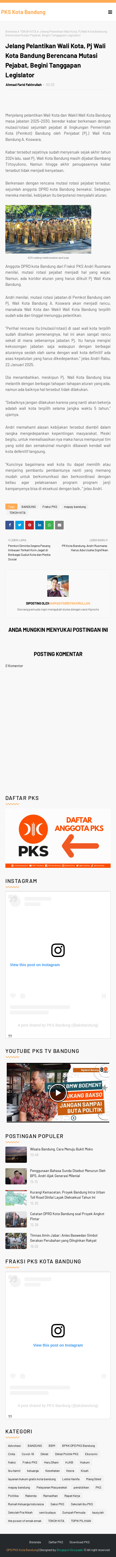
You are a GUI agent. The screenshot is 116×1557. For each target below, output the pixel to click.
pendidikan (81, 1487)
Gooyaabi (76, 1550)
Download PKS (80, 1542)
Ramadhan (50, 1495)
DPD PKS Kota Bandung (22, 1550)
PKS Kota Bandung (23, 12)
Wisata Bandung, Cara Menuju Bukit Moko (61, 1149)
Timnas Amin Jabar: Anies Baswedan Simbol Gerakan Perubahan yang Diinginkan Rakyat (63, 1238)
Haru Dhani (51, 1462)
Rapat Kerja (72, 1495)
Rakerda (31, 1495)
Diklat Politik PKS (66, 1454)
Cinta (11, 1454)
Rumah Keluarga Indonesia (26, 1504)
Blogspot (63, 1550)
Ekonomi (91, 1454)
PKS (98, 1487)
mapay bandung (75, 506)
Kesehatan (52, 1470)
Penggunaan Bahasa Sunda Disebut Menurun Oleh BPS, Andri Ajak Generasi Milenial (68, 1173)
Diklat (44, 1454)
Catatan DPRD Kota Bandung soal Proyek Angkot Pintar (67, 1216)
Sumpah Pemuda (73, 1512)
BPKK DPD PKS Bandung (78, 1445)
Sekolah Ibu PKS (82, 1504)
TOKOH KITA (28, 31)
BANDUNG (28, 506)
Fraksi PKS (49, 506)
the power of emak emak (24, 1521)
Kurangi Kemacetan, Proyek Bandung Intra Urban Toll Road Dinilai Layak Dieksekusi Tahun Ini (67, 1195)
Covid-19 (28, 1454)
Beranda (11, 31)
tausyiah (98, 1512)
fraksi (12, 1462)
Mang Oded (93, 1479)
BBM (52, 1445)
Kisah (84, 1470)
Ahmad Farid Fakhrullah (24, 84)
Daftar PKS (56, 1542)
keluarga (33, 1470)
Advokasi (14, 1445)
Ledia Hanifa (70, 1479)
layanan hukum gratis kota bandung (32, 1479)
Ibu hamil (14, 1470)
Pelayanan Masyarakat (52, 1487)
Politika (13, 1495)
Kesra (70, 1470)
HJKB (69, 1462)
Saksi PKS (57, 1504)
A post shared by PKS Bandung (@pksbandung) (58, 1025)
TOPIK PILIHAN (81, 1521)
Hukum (85, 1462)
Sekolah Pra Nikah (20, 1512)
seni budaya (47, 1512)
